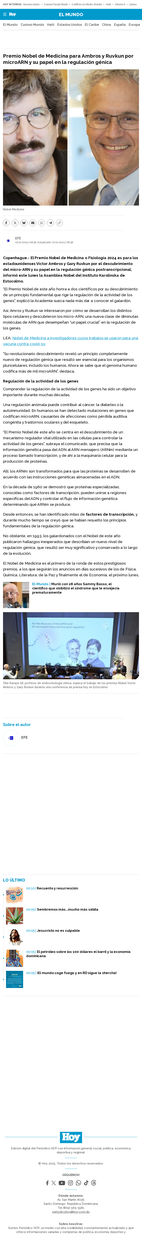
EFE (18, 238)
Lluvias (133, 4)
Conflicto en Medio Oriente (87, 4)
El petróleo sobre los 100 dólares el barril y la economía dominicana (78, 954)
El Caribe (92, 25)
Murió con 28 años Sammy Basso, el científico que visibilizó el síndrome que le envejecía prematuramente (75, 588)
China (106, 25)
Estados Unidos (69, 25)
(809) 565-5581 (73, 1208)
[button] (3, 14)
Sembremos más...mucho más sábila (67, 909)
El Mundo (71, 14)
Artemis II (120, 4)
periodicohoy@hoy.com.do (71, 1212)
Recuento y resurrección (57, 888)
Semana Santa (31, 4)
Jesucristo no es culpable (58, 931)
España (120, 25)
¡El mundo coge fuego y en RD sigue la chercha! (76, 973)
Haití (108, 4)
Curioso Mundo (32, 25)
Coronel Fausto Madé (56, 4)
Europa (134, 25)
